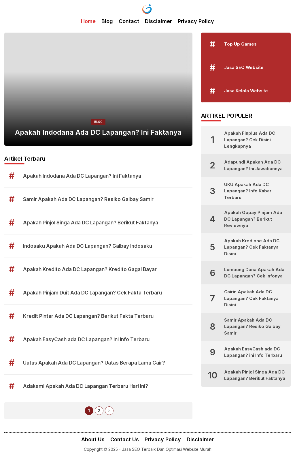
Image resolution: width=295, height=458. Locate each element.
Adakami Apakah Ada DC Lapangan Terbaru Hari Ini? (85, 386)
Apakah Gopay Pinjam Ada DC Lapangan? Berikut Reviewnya (253, 219)
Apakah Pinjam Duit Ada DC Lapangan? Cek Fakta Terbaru (92, 293)
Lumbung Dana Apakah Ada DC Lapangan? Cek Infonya (254, 273)
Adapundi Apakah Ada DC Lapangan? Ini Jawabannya (253, 165)
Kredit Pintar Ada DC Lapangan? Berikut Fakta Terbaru (88, 316)
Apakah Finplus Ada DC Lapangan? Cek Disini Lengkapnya (249, 139)
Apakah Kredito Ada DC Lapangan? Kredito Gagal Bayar (90, 269)
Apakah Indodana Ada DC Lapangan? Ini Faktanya (98, 132)
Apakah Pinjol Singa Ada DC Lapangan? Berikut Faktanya (90, 223)
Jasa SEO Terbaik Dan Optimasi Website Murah (166, 449)
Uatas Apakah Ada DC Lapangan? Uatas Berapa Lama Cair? (94, 363)
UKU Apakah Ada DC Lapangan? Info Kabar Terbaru (247, 191)
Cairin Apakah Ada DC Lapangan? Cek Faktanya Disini (251, 298)
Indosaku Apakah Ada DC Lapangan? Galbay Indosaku (87, 246)
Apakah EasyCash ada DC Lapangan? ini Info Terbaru (86, 339)
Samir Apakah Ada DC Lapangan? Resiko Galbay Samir (88, 199)
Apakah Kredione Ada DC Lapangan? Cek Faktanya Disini (251, 247)
